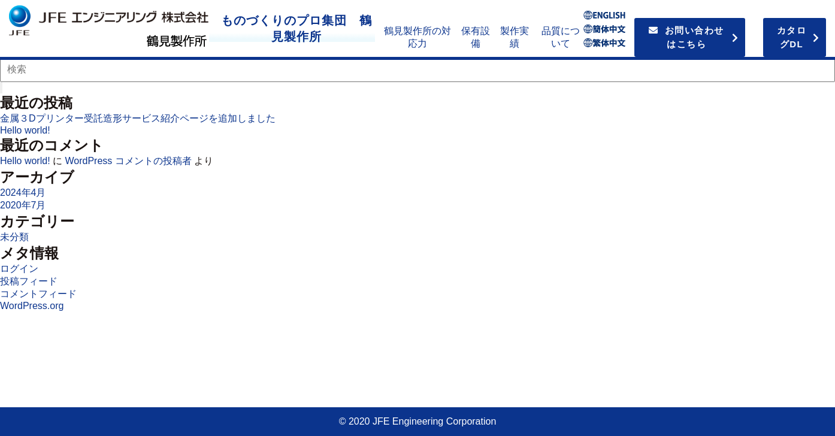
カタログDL (792, 37)
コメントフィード (38, 294)
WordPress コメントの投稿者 (128, 161)
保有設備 (475, 37)
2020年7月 (23, 205)
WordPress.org (31, 306)
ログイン (19, 269)
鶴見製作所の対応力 (417, 37)
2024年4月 (23, 192)
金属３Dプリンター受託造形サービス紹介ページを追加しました (138, 118)
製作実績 (514, 37)
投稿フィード (29, 281)
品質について (560, 37)
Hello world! (25, 130)
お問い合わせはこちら (686, 37)
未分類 (14, 237)
